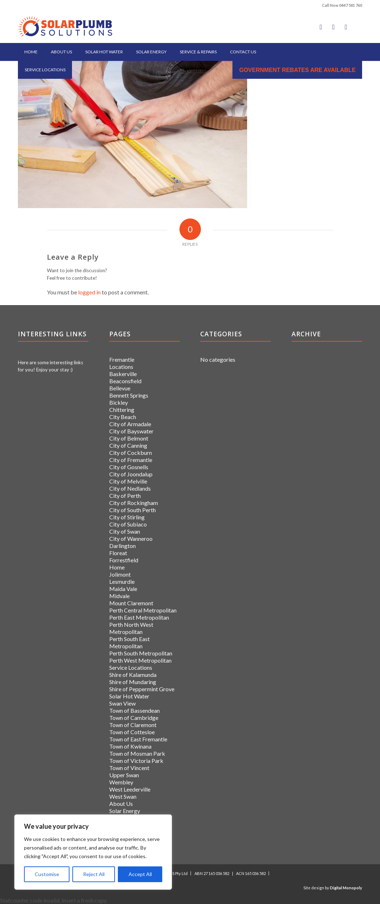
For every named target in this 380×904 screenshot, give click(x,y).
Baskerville (123, 373)
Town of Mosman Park (137, 753)
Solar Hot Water (129, 696)
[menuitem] (31, 52)
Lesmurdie (122, 581)
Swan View (122, 703)
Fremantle (121, 359)
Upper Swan (124, 774)
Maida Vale (123, 588)
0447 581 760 (350, 5)
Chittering (121, 409)
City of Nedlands (130, 488)
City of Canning (128, 445)
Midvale (119, 595)
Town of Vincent (129, 767)
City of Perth (125, 495)
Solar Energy (124, 810)
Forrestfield (123, 560)
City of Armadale (130, 423)
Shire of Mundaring (132, 681)
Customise (47, 874)
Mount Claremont (131, 603)
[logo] (65, 27)
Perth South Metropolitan (140, 653)
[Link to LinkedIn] (346, 26)
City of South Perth (132, 509)
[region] (93, 852)
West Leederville (129, 789)
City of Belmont (128, 438)
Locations (121, 366)
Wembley (121, 782)
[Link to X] (333, 26)
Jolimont (120, 574)
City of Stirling (127, 517)
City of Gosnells (128, 466)
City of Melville (128, 481)
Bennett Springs (128, 395)
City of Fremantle (130, 459)
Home (117, 567)
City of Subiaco (128, 524)
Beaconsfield (125, 381)
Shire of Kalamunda (133, 674)
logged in (89, 292)
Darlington (122, 545)
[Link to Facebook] (321, 26)
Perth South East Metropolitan (129, 642)
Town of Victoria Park (136, 760)
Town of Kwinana (130, 746)
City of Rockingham (133, 502)
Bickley (118, 402)
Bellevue (119, 388)
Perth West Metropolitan (140, 660)
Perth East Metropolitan (139, 617)
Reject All (94, 874)
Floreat (118, 552)
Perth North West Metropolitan (131, 628)
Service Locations (130, 667)
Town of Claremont (133, 724)
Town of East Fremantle (138, 739)
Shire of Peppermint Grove (141, 689)
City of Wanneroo (131, 538)
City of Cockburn (130, 452)
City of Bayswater (131, 431)
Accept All (140, 874)
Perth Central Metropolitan (143, 610)
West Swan (122, 796)
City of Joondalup (131, 474)
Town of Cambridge (133, 717)
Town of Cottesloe (132, 732)
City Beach (122, 416)
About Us (121, 803)
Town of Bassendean (134, 710)
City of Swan (124, 531)
